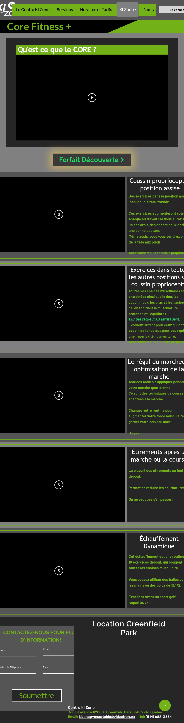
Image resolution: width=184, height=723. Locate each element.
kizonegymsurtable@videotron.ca (107, 717)
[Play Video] (92, 97)
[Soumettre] (37, 695)
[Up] (165, 705)
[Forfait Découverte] (92, 160)
